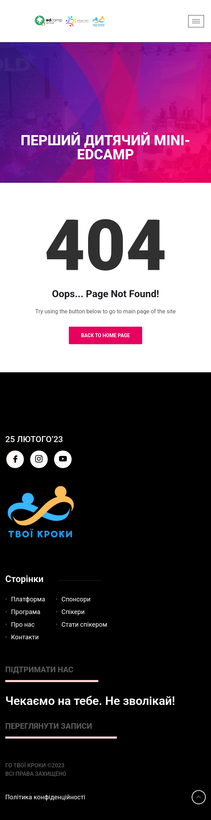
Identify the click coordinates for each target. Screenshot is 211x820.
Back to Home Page (105, 335)
